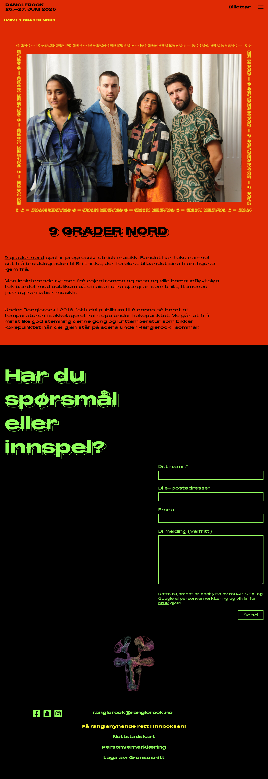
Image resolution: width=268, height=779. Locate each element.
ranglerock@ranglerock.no (133, 712)
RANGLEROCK (30, 7)
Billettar (240, 7)
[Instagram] (58, 714)
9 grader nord (24, 257)
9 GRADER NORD (36, 20)
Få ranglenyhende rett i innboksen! (134, 726)
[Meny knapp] (260, 7)
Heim (9, 20)
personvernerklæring (204, 599)
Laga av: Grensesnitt (134, 757)
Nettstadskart (134, 736)
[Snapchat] (47, 714)
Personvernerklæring (134, 747)
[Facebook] (36, 714)
